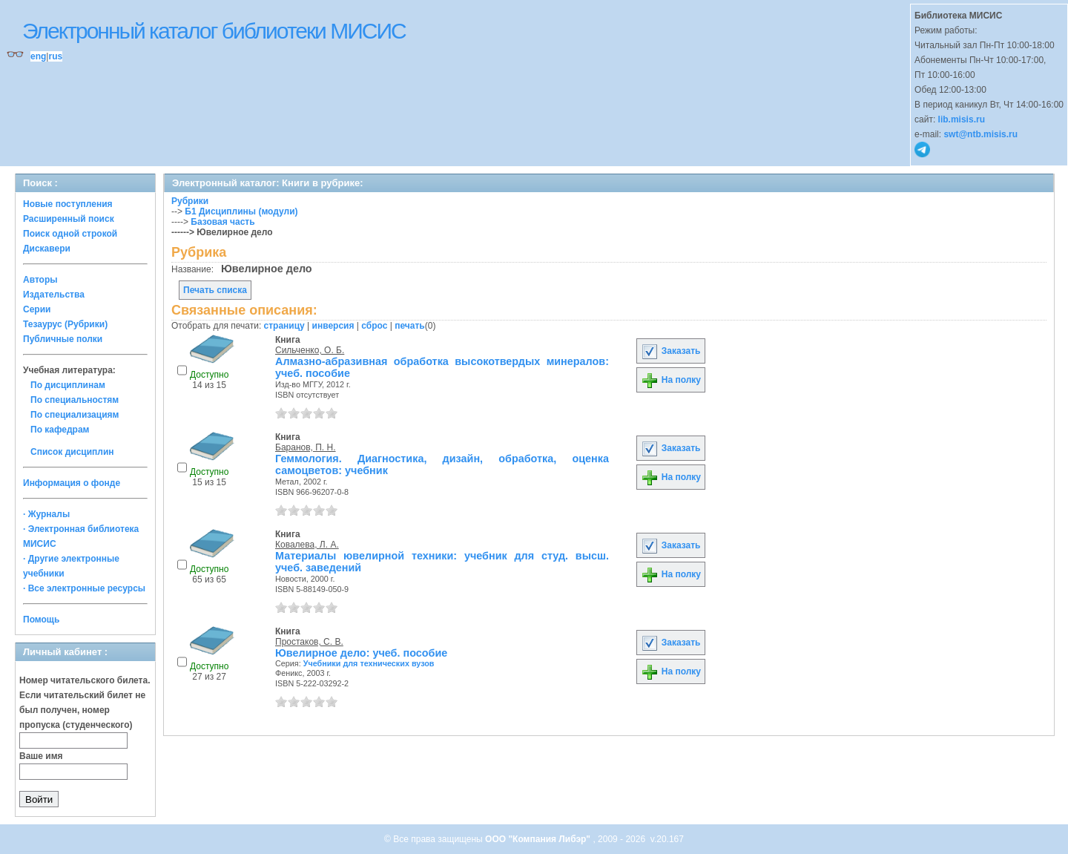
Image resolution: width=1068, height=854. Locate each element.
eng (38, 56)
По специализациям (74, 415)
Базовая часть (222, 222)
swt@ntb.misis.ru (980, 134)
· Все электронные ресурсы (84, 588)
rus (55, 56)
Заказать (670, 351)
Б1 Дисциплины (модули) (241, 211)
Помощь (41, 619)
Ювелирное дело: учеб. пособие (361, 653)
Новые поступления (68, 204)
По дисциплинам (67, 385)
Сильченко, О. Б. (309, 350)
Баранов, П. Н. (305, 447)
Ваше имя (41, 756)
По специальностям (74, 400)
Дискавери (46, 248)
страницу (284, 326)
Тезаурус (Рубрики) (65, 324)
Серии (36, 309)
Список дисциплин (72, 452)
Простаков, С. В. (309, 642)
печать (410, 326)
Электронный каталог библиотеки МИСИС (214, 31)
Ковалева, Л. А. (307, 544)
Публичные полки (62, 339)
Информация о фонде (71, 483)
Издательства (54, 294)
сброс (374, 326)
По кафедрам (59, 429)
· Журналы (46, 514)
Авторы (40, 280)
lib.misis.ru (961, 119)
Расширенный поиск (68, 219)
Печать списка (215, 290)
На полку (671, 380)
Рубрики (189, 201)
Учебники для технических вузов (369, 663)
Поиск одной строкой (70, 234)
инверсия (333, 326)
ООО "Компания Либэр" (539, 839)
